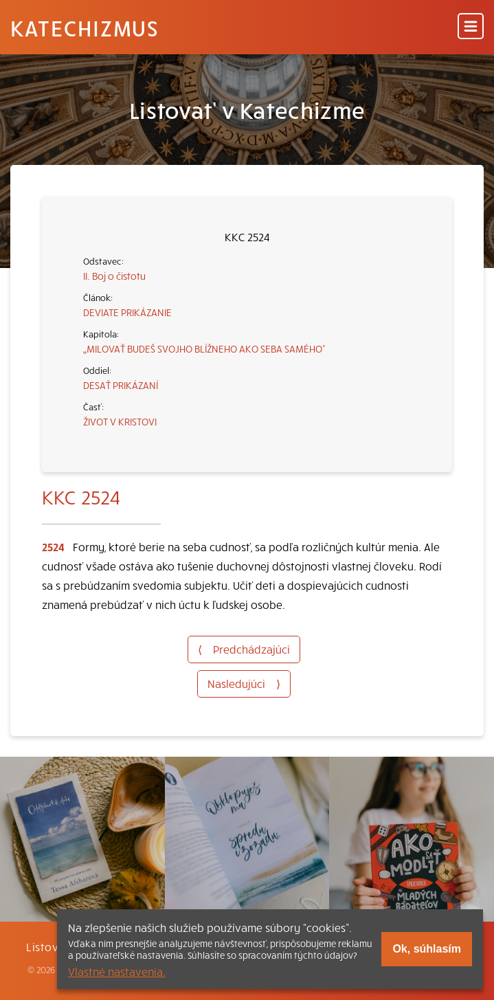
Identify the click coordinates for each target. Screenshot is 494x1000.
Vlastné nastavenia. (117, 971)
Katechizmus (84, 27)
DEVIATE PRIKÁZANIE (127, 312)
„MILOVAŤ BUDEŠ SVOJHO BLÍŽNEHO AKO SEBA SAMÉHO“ (204, 348)
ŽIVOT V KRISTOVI (120, 421)
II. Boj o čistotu (114, 275)
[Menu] (471, 27)
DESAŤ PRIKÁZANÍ (120, 385)
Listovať (48, 946)
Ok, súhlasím (426, 949)
